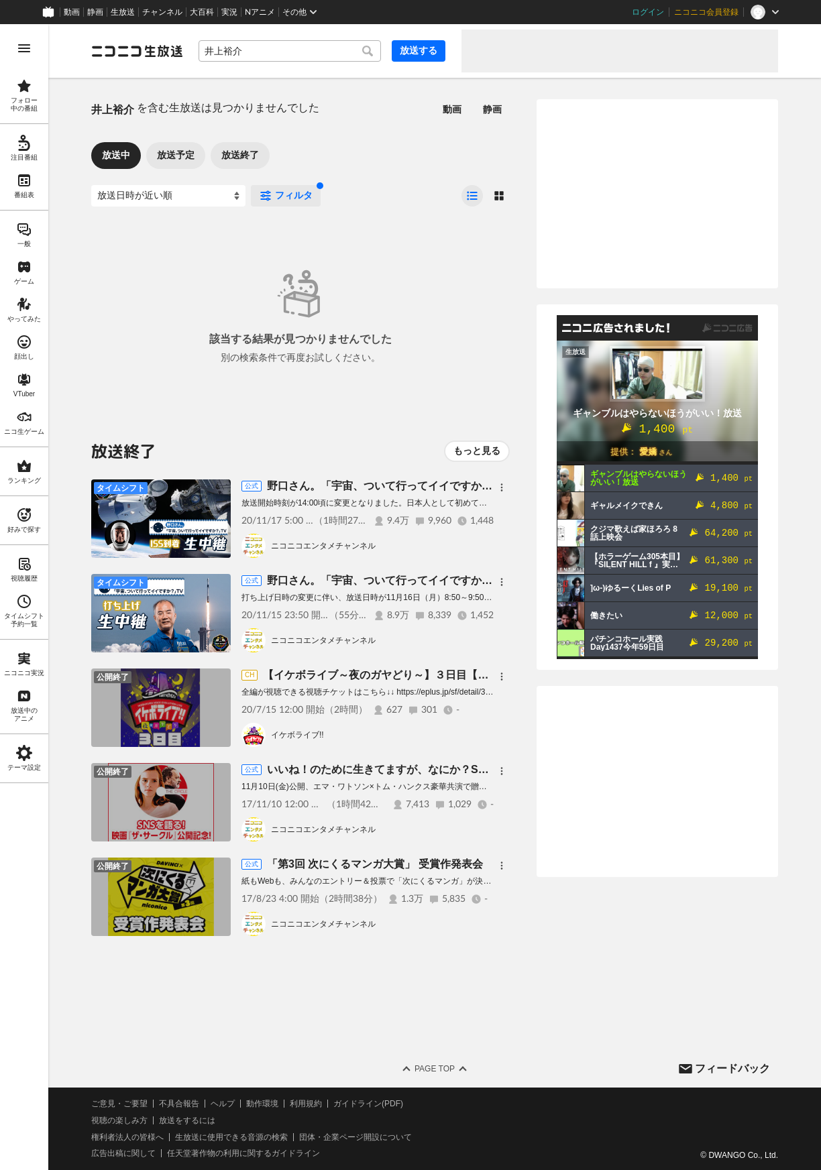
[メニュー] (502, 487)
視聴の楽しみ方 (119, 1120)
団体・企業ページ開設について (355, 1137)
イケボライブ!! (297, 735)
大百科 (202, 12)
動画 (72, 12)
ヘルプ (223, 1104)
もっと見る (476, 450)
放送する (418, 50)
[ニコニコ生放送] (136, 51)
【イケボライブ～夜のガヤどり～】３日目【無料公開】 (397, 675)
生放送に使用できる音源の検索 (231, 1137)
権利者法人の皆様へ (127, 1137)
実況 (229, 12)
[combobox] (290, 51)
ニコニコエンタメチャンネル (323, 545)
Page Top (435, 1068)
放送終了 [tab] (240, 155)
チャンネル (162, 12)
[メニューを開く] (24, 48)
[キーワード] (290, 51)
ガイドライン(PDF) (368, 1104)
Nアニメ (260, 12)
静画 (95, 12)
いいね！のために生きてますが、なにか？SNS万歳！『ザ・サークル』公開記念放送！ (476, 769)
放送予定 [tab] (176, 155)
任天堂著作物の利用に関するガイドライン (243, 1153)
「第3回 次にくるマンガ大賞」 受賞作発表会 (375, 864)
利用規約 (306, 1104)
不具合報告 (179, 1104)
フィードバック (732, 1068)
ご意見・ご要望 (119, 1103)
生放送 (123, 12)
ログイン (648, 12)
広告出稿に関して (123, 1153)
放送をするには (187, 1120)
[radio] (472, 196)
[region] (24, 597)
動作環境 (262, 1104)
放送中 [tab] (116, 155)
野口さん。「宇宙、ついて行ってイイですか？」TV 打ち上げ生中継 (434, 580)
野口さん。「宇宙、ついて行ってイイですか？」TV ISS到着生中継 (432, 485)
